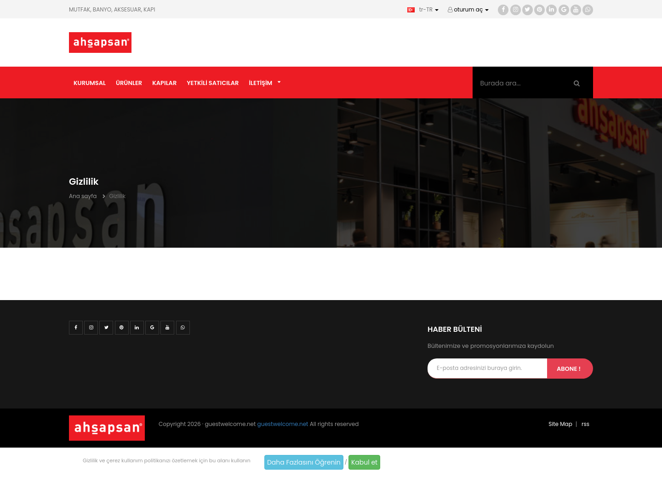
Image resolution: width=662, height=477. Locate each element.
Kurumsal (90, 83)
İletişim (260, 83)
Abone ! (569, 368)
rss (585, 424)
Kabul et (364, 462)
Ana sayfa (83, 196)
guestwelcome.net (282, 424)
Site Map (560, 424)
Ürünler (129, 83)
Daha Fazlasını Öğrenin (304, 462)
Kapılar (164, 83)
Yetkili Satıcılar (213, 83)
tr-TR (423, 9)
